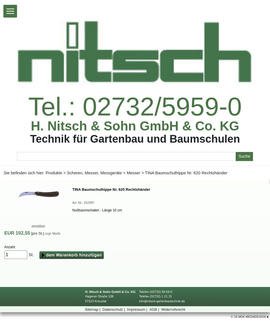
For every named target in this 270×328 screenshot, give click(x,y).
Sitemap (93, 309)
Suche (244, 156)
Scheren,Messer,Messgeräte (94, 173)
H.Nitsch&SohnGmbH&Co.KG (135, 126)
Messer (133, 173)
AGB (154, 309)
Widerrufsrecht (173, 309)
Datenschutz (114, 309)
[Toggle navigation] (10, 11)
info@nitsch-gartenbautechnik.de (162, 301)
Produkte (54, 173)
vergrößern (38, 225)
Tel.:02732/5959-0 (135, 107)
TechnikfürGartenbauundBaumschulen (135, 139)
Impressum (137, 309)
